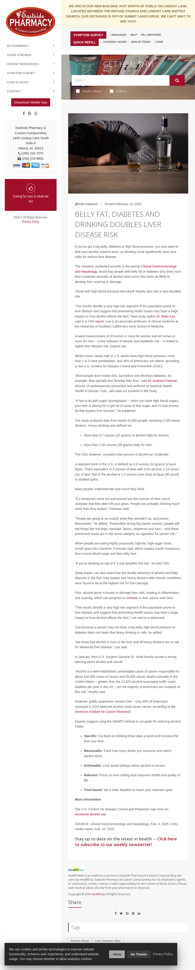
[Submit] (177, 80)
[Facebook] (24, 113)
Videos (118, 91)
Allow (117, 954)
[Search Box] (121, 80)
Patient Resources (23, 64)
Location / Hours (115, 41)
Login (159, 41)
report (99, 321)
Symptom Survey (21, 73)
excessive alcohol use (90, 814)
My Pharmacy (18, 46)
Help (133, 34)
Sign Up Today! (141, 41)
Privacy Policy (30, 221)
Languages (118, 34)
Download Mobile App (30, 102)
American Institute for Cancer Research (103, 711)
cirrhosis (132, 598)
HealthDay (98, 894)
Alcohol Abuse (79, 940)
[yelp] (36, 113)
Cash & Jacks (17, 82)
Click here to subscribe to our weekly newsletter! (126, 841)
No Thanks (139, 954)
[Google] (29, 113)
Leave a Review (19, 55)
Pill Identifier (151, 34)
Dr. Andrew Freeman (162, 381)
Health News (89, 91)
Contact (14, 91)
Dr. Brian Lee (166, 316)
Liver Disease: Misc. (108, 940)
